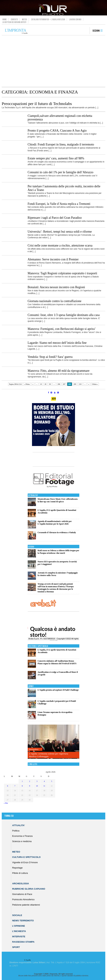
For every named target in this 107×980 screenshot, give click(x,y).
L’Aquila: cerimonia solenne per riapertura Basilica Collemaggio (48, 755)
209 (75, 384)
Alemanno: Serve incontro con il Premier (53, 259)
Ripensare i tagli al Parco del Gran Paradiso (55, 217)
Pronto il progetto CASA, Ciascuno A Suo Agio (57, 130)
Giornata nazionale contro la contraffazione (55, 301)
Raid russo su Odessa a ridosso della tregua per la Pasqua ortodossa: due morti (58, 551)
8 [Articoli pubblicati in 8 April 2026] (22, 786)
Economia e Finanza (22, 836)
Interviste (18, 936)
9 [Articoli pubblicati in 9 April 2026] (29, 786)
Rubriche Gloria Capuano (28, 889)
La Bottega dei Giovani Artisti (14, 22)
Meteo (24, 19)
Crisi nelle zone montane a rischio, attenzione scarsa (60, 245)
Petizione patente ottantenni (26, 904)
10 (41, 384)
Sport (31, 686)
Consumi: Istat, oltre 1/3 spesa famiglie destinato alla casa (64, 315)
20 (45, 384)
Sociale (17, 915)
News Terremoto (23, 920)
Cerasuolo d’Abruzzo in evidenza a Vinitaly (57, 532)
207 (64, 384)
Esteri (31, 546)
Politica (15, 830)
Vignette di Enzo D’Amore (25, 862)
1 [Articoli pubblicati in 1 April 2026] (22, 781)
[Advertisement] (53, 61)
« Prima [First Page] (27, 384)
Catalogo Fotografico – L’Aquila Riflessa (48, 19)
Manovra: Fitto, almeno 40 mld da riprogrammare (58, 370)
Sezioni (96, 30)
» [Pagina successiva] (88, 384)
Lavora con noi (75, 19)
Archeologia (20, 883)
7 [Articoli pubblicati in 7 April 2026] (14, 786)
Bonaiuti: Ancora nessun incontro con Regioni (56, 287)
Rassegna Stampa (23, 942)
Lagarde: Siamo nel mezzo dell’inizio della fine (57, 342)
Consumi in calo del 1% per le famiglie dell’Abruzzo (60, 172)
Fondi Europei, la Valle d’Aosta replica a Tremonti (59, 204)
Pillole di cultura (20, 873)
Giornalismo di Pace (22, 894)
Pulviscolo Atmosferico (23, 899)
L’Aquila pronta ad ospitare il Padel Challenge (58, 690)
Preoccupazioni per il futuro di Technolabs (37, 103)
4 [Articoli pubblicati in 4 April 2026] (44, 781)
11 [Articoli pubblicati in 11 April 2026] (44, 786)
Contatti (14, 19)
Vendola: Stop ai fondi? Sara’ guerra (50, 357)
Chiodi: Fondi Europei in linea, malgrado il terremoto (61, 144)
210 (80, 384)
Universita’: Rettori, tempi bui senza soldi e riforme (60, 231)
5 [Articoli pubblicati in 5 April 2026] (51, 781)
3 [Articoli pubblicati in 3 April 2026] (36, 781)
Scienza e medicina (22, 841)
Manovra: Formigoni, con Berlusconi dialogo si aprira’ (62, 329)
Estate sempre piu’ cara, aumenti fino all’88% (56, 158)
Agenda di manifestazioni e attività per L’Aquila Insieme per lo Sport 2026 (55, 522)
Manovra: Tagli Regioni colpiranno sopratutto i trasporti (62, 273)
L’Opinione (18, 926)
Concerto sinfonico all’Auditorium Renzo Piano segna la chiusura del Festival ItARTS (57, 662)
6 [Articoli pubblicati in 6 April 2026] (7, 786)
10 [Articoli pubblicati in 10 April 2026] (37, 786)
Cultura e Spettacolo (38, 646)
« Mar (6, 803)
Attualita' (33, 495)
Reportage (17, 867)
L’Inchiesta (19, 931)
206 (59, 384)
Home (4, 19)
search (86, 31)
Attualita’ (18, 825)
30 (50, 384)
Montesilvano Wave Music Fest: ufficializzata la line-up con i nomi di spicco (58, 500)
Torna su (8, 816)
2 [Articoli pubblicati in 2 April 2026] (29, 781)
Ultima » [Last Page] (95, 384)
